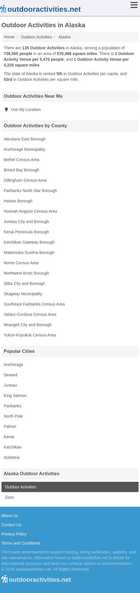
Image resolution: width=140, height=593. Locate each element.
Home (9, 37)
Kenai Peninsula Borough (26, 232)
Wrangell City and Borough (28, 324)
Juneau (10, 385)
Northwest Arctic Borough (26, 273)
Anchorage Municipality (24, 149)
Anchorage (13, 364)
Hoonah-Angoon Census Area (30, 211)
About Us (9, 515)
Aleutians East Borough (25, 139)
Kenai (9, 437)
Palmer (10, 426)
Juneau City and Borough (26, 221)
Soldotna (12, 457)
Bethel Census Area (21, 159)
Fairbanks (12, 406)
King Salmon (15, 395)
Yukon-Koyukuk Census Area (30, 335)
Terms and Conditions (20, 543)
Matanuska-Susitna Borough (29, 252)
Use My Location (22, 109)
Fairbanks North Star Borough (30, 190)
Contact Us (11, 524)
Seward (10, 375)
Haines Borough (18, 201)
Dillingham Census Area (25, 180)
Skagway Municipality (23, 293)
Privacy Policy (13, 534)
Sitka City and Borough (24, 283)
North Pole (13, 416)
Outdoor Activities (20, 487)
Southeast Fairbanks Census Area (34, 304)
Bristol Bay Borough (21, 170)
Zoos (9, 497)
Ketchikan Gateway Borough (29, 242)
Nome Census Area (21, 263)
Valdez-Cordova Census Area (30, 314)
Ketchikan (12, 447)
